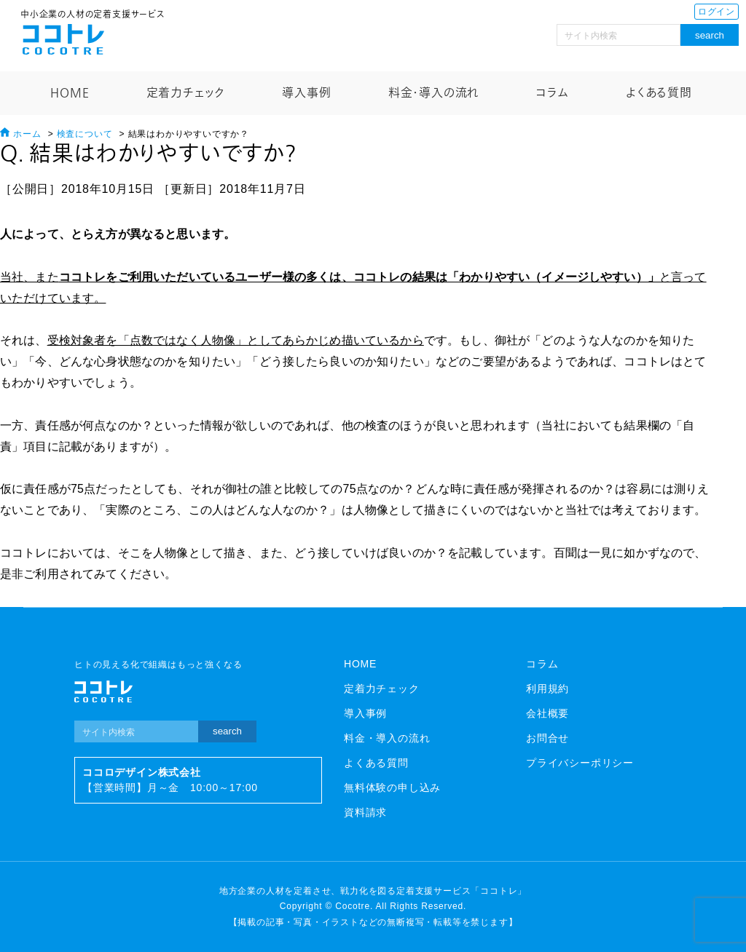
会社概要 (547, 713)
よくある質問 (659, 93)
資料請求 (365, 812)
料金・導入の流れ (433, 93)
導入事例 (306, 93)
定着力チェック (186, 93)
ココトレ (63, 39)
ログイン (716, 12)
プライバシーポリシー (580, 763)
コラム (551, 93)
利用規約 (547, 688)
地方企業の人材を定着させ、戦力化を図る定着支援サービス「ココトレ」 (373, 891)
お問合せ (547, 738)
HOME (69, 93)
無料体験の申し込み (392, 787)
